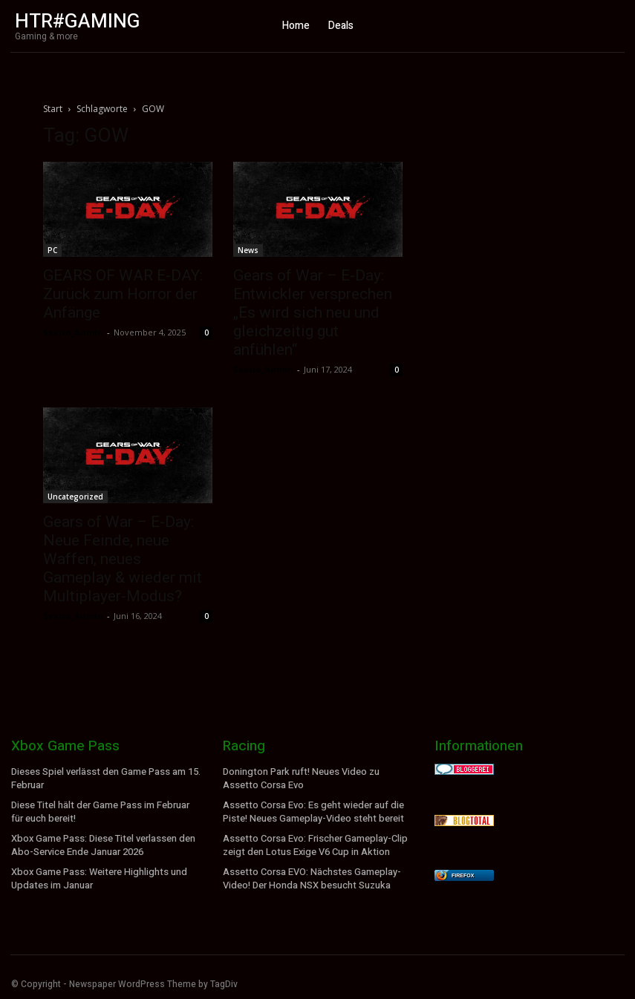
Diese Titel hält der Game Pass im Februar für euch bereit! (105, 810)
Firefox (463, 875)
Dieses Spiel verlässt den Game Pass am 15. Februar (104, 778)
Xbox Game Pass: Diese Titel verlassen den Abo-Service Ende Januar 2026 (101, 843)
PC (52, 250)
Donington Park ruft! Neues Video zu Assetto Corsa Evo (317, 778)
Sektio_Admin (73, 332)
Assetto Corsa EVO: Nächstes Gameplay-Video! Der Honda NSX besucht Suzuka (310, 875)
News (248, 250)
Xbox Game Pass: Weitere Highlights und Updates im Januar (96, 875)
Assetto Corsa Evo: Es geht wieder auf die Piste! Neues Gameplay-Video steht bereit (311, 810)
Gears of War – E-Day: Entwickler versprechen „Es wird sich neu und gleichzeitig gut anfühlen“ (312, 312)
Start (52, 108)
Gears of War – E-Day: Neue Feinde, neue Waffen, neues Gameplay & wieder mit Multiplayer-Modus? (122, 559)
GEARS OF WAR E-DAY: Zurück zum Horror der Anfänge (123, 293)
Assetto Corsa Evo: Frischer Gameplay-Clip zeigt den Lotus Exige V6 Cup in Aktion (313, 843)
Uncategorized (75, 496)
